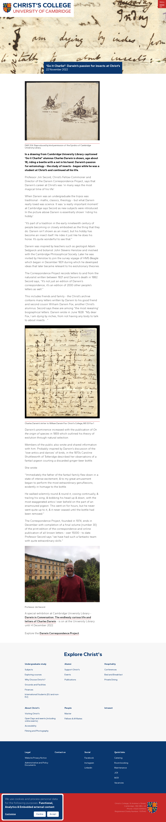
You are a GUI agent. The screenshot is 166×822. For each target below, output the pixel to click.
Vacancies (119, 783)
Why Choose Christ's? (35, 680)
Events (68, 675)
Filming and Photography (36, 731)
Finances (29, 690)
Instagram (89, 763)
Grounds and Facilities (35, 685)
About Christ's (32, 708)
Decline (39, 814)
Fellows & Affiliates (73, 719)
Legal (27, 752)
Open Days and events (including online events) (40, 719)
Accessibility (30, 726)
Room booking (121, 763)
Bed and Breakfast (113, 675)
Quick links (119, 752)
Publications (70, 680)
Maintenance (120, 768)
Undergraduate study (35, 664)
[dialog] (32, 807)
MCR (116, 778)
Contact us (60, 752)
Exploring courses (33, 675)
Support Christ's (72, 670)
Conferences (110, 670)
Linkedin (88, 768)
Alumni (68, 664)
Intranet (108, 708)
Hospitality (110, 664)
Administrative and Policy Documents (36, 764)
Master (68, 714)
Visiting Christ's (32, 714)
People (68, 708)
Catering (118, 758)
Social (87, 752)
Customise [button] (10, 814)
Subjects (29, 670)
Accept (53, 814)
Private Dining (110, 680)
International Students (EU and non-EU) (42, 695)
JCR (116, 773)
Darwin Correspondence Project (59, 633)
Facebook (89, 758)
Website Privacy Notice (36, 758)
